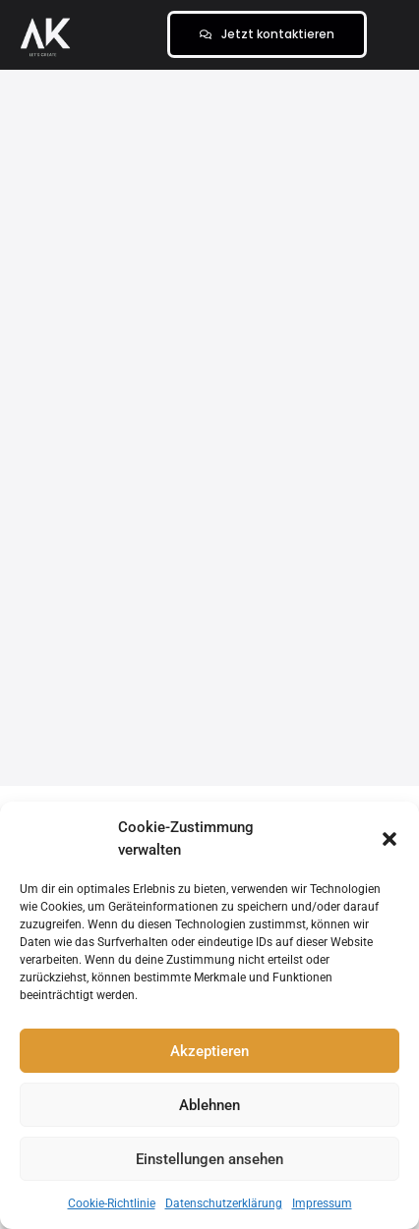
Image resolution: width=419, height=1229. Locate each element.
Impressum (322, 1203)
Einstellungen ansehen (209, 1159)
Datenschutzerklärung (223, 1203)
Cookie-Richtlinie (111, 1203)
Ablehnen (209, 1105)
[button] (389, 839)
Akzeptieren (209, 1051)
